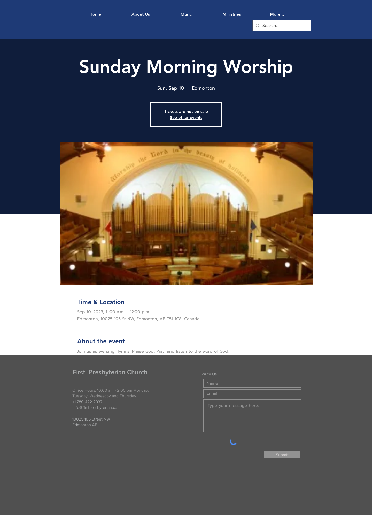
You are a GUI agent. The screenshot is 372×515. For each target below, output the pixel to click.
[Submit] (282, 454)
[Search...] (281, 25)
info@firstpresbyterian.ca (94, 407)
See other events (186, 117)
